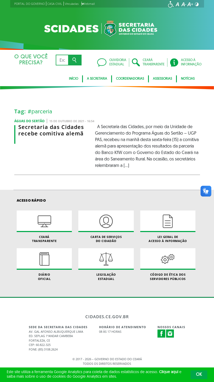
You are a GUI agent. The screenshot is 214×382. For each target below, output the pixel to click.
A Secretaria (97, 78)
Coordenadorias (130, 78)
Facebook (161, 334)
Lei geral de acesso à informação (167, 227)
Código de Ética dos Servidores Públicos (167, 264)
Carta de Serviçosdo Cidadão (106, 227)
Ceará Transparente (44, 227)
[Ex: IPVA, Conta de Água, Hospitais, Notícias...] (62, 60)
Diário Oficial (44, 264)
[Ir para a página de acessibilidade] (171, 4)
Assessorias (162, 78)
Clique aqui (168, 372)
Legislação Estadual (106, 264)
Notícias (188, 78)
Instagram (170, 334)
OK (199, 375)
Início (73, 78)
